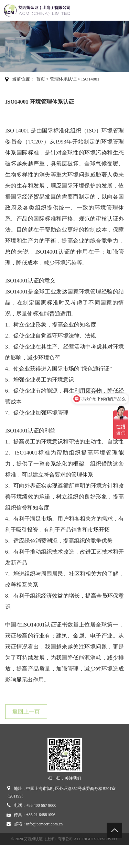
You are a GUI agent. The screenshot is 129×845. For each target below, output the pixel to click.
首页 (40, 79)
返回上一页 (26, 713)
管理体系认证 (63, 79)
